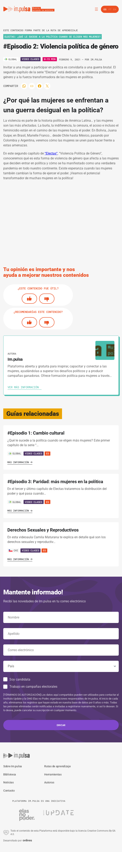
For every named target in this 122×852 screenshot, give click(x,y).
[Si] (29, 299)
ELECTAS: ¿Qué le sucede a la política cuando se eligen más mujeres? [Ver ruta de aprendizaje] (53, 36)
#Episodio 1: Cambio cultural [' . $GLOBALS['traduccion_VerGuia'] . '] (35, 433)
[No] (46, 299)
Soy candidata (19, 679)
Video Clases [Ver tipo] (30, 59)
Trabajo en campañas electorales (33, 686)
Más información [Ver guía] (19, 462)
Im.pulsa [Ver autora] (96, 59)
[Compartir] (26, 86)
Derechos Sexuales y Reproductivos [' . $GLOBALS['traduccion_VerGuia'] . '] (43, 530)
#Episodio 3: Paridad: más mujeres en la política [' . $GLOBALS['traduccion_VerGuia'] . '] (55, 481)
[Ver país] (10, 59)
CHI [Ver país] (13, 550)
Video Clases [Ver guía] (33, 453)
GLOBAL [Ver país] (15, 453)
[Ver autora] (104, 350)
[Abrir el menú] (96, 9)
